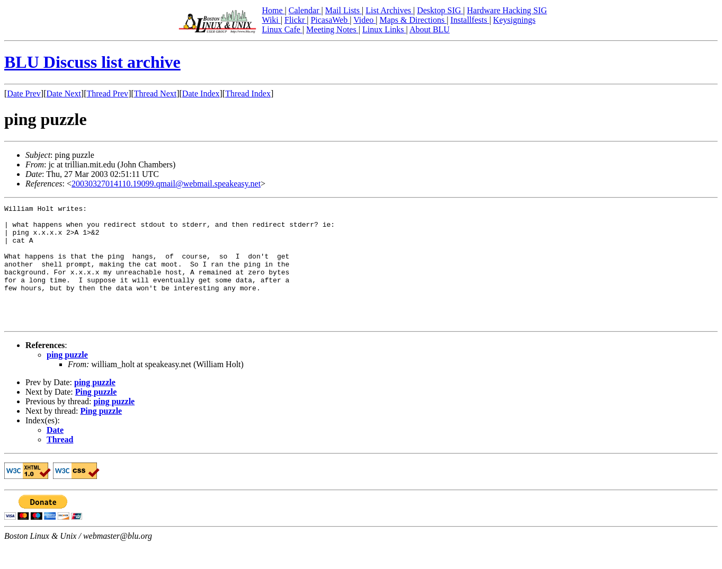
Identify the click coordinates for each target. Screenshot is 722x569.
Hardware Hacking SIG (507, 10)
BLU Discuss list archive (92, 62)
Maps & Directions (413, 19)
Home (273, 10)
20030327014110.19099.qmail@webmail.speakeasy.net (166, 183)
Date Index (201, 93)
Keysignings (514, 19)
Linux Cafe (282, 29)
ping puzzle (67, 378)
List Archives (389, 10)
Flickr (295, 19)
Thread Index (248, 93)
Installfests (469, 19)
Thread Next (155, 93)
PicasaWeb (330, 19)
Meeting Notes (332, 29)
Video (364, 19)
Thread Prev (107, 93)
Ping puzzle (96, 415)
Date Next (64, 93)
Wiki (271, 19)
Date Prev (24, 93)
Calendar (305, 10)
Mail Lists (343, 10)
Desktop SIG (440, 10)
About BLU (429, 29)
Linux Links (384, 29)
